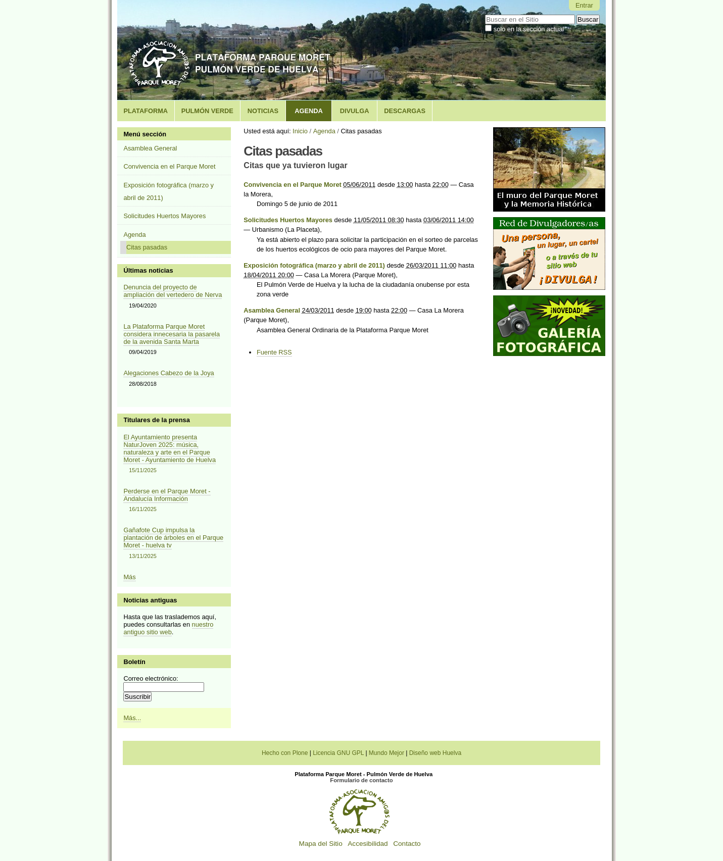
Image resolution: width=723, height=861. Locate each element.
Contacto (406, 843)
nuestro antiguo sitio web (168, 628)
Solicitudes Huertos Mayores (288, 220)
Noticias (263, 111)
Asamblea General (272, 310)
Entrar (584, 5)
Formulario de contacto (361, 780)
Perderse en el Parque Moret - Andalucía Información (173, 500)
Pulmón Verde (207, 111)
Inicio (300, 131)
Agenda (308, 111)
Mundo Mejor (386, 752)
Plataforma (145, 111)
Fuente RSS (274, 352)
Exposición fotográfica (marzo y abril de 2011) (314, 265)
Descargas (404, 111)
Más (129, 577)
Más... (132, 718)
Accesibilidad (368, 843)
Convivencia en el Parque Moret (292, 184)
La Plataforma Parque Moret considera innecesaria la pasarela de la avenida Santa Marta (171, 334)
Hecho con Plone (285, 752)
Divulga (354, 111)
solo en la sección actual (529, 29)
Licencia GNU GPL (338, 752)
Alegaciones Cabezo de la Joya (168, 373)
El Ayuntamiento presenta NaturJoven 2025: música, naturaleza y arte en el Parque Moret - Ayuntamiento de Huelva (173, 454)
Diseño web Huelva (435, 752)
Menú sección (144, 134)
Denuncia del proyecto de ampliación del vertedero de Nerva (172, 290)
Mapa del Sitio (321, 843)
